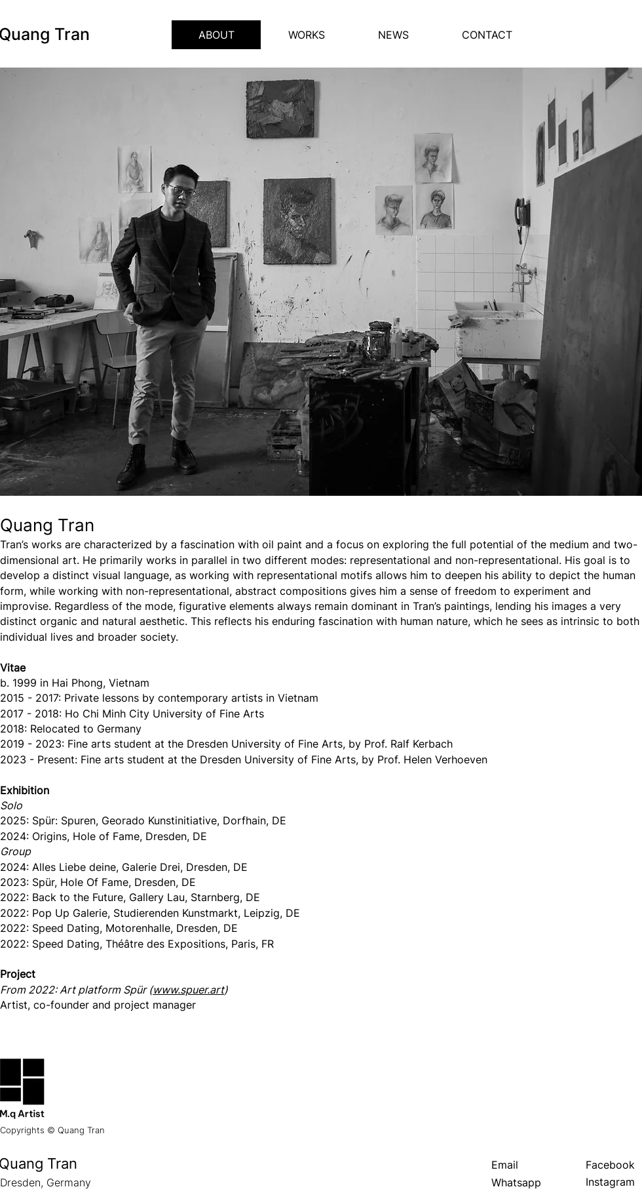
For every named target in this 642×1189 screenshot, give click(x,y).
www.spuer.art (188, 989)
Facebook (610, 1164)
